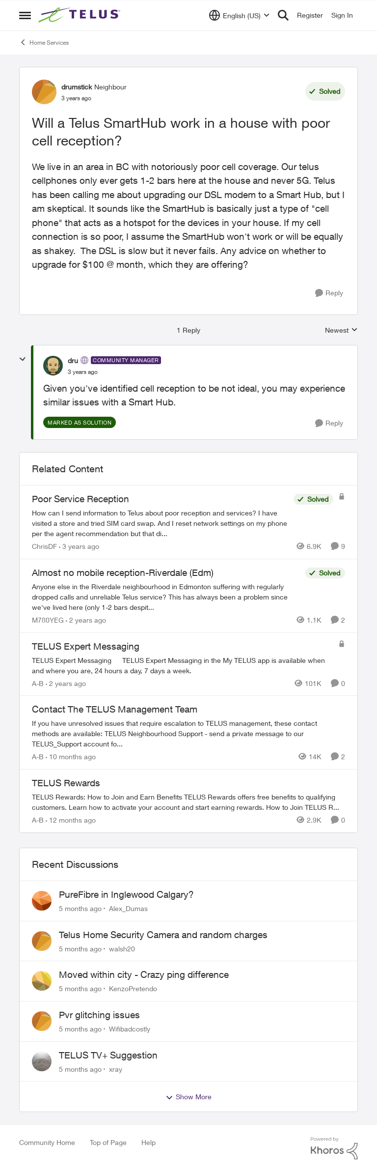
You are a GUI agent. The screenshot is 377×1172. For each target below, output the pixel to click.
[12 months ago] (71, 820)
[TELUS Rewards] (188, 802)
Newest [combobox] (341, 330)
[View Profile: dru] (53, 365)
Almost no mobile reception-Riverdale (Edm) (123, 572)
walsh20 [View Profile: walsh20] (122, 948)
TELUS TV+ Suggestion (108, 1055)
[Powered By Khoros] (334, 1148)
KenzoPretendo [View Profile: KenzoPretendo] (133, 988)
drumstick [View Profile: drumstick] (76, 87)
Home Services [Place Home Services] (44, 42)
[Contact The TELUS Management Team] (188, 733)
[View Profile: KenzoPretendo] (42, 981)
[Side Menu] (25, 15)
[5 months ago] (80, 908)
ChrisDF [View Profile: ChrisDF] (44, 546)
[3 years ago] (79, 546)
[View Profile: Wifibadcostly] (42, 1021)
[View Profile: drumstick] (44, 92)
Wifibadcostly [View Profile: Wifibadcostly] (129, 1029)
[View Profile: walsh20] (42, 941)
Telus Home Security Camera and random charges (163, 934)
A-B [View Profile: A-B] (38, 683)
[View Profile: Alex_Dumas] (42, 901)
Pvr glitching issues (99, 1014)
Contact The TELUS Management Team (114, 709)
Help (148, 1142)
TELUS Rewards (66, 782)
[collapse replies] (22, 359)
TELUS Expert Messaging (85, 646)
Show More (188, 1096)
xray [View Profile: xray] (115, 1068)
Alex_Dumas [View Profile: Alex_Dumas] (128, 908)
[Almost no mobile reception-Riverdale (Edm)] (166, 596)
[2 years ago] (86, 620)
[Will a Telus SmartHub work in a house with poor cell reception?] (83, 372)
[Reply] (329, 293)
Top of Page (108, 1142)
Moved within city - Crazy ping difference (144, 974)
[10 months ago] (71, 756)
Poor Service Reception (80, 498)
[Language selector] (239, 15)
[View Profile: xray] (42, 1061)
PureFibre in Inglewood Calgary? (126, 894)
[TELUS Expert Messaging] (182, 665)
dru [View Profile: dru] (73, 360)
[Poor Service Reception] (160, 523)
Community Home (47, 1142)
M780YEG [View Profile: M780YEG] (48, 620)
